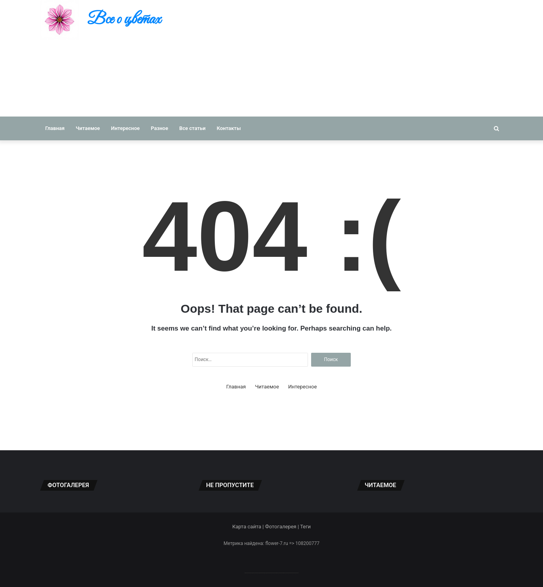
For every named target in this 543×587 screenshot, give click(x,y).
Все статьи (192, 128)
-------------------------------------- (272, 573)
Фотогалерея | (282, 527)
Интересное (125, 128)
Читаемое (88, 128)
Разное (159, 128)
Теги (305, 527)
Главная (55, 128)
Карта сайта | (248, 527)
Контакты (229, 128)
